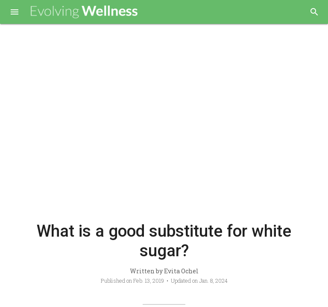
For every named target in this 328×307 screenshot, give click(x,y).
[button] (14, 13)
